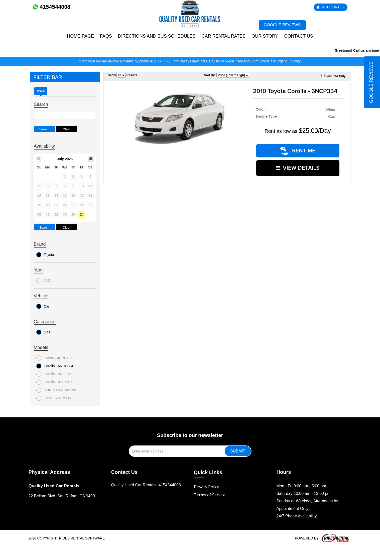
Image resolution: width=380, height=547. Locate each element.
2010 (44, 280)
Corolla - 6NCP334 (54, 366)
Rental (41, 91)
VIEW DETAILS (297, 167)
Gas (43, 332)
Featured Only (333, 76)
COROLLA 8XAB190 (56, 390)
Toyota (45, 254)
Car (43, 306)
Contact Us (298, 36)
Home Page (80, 36)
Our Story (264, 36)
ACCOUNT (331, 7)
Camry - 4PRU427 (54, 357)
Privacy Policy (206, 487)
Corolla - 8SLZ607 (54, 382)
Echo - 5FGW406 (53, 398)
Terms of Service (209, 495)
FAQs (106, 36)
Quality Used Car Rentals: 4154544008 (146, 485)
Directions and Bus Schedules (157, 36)
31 (82, 215)
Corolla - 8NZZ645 (54, 374)
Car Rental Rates (224, 36)
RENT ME (297, 150)
